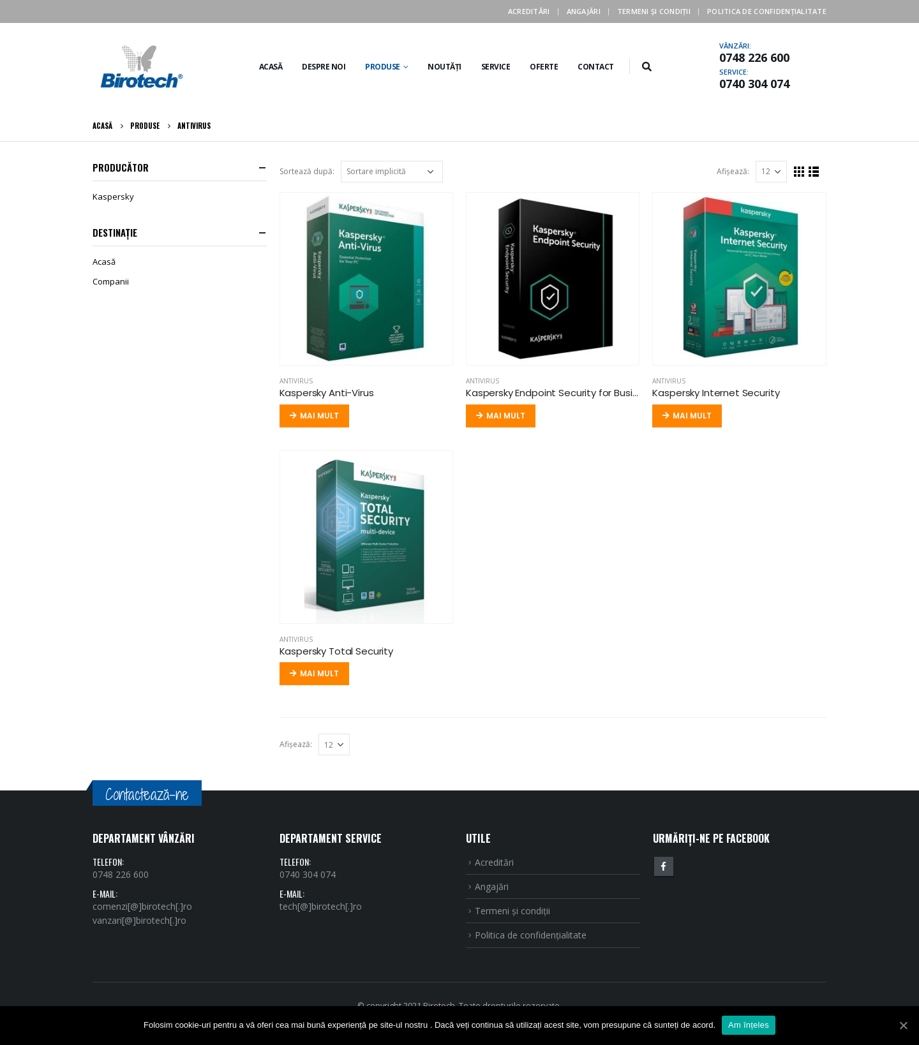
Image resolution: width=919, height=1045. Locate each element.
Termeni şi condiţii (654, 11)
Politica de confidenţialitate (766, 11)
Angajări (584, 11)
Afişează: (733, 171)
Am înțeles (748, 1025)
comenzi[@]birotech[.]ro (142, 906)
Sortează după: (307, 171)
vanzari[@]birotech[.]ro (139, 920)
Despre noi (323, 66)
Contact (596, 66)
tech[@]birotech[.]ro (321, 906)
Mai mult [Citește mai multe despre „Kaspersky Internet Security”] (692, 415)
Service (496, 66)
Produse (382, 66)
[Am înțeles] (903, 1025)
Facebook (663, 866)
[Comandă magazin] (392, 171)
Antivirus (296, 380)
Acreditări (529, 11)
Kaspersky (113, 196)
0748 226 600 (754, 57)
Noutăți (444, 66)
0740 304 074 (754, 83)
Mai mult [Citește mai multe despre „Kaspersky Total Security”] (319, 673)
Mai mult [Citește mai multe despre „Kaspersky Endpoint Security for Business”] (505, 415)
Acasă (271, 66)
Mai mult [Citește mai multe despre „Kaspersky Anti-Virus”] (319, 415)
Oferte (544, 66)
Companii (111, 281)
